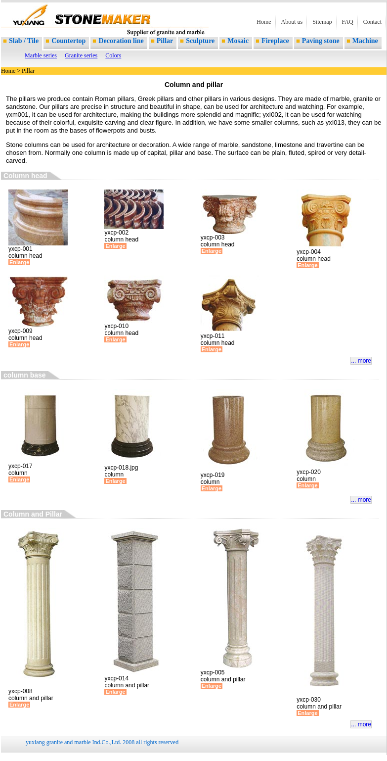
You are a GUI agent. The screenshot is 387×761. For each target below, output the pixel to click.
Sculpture (200, 41)
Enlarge (19, 262)
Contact (372, 21)
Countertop (68, 41)
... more (361, 360)
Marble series (41, 55)
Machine (365, 41)
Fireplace (275, 41)
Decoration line (120, 41)
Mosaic (238, 41)
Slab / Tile (24, 41)
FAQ (347, 21)
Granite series (81, 55)
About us (292, 21)
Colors (113, 55)
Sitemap (322, 21)
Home (264, 21)
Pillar (165, 41)
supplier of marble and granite (75, 25)
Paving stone (321, 41)
